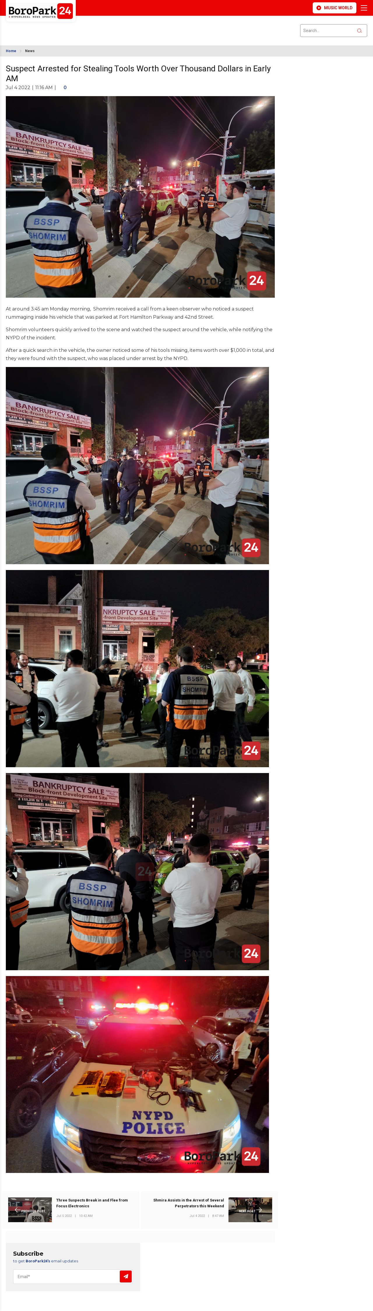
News (30, 51)
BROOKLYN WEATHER (57, 27)
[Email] (73, 1276)
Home (11, 51)
